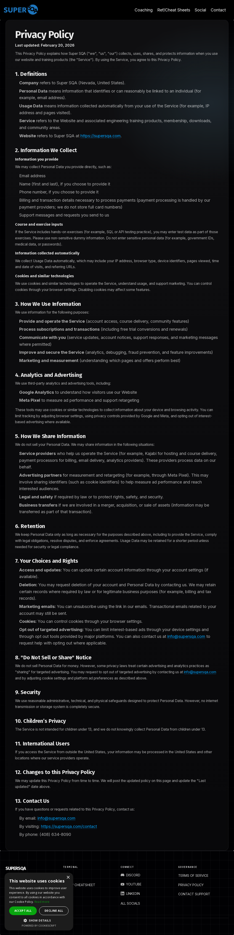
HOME (67, 875)
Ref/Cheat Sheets (173, 10)
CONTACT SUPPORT (194, 894)
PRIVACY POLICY (191, 885)
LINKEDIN (130, 893)
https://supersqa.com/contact (69, 826)
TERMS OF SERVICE (193, 875)
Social (200, 10)
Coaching (144, 10)
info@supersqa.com (186, 636)
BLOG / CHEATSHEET (79, 885)
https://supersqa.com (100, 135)
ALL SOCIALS (130, 903)
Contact (218, 10)
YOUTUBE (131, 884)
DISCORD (130, 875)
